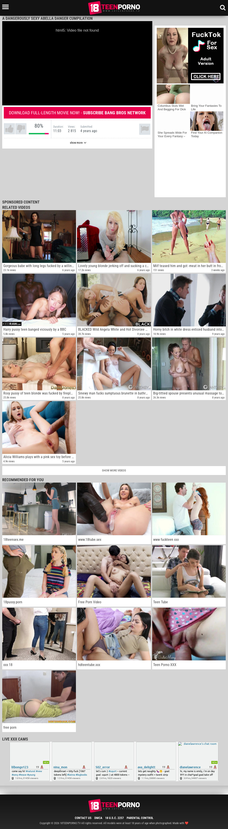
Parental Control (140, 817)
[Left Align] (6, 7)
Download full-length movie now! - (77, 112)
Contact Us (83, 817)
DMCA (98, 817)
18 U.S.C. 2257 (114, 817)
